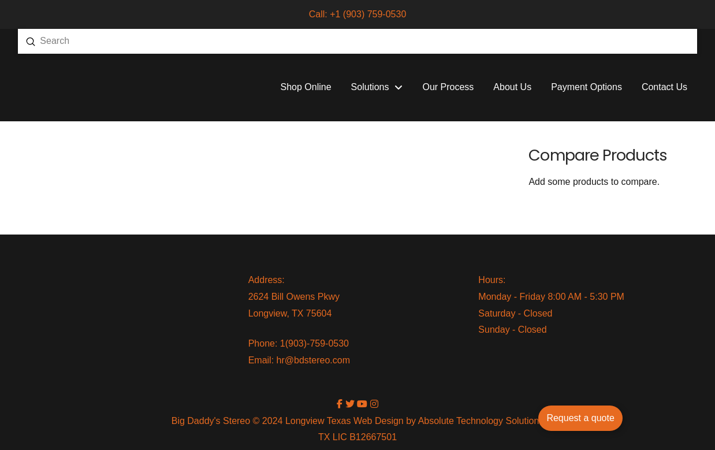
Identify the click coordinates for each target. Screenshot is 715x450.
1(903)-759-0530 (314, 343)
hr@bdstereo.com (313, 360)
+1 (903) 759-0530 (368, 14)
